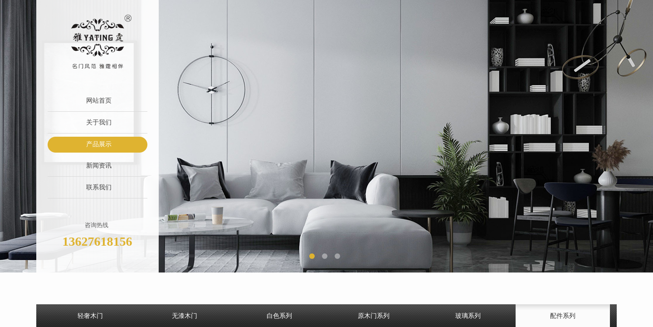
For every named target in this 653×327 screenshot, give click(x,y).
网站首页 (99, 100)
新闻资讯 (99, 165)
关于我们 (99, 122)
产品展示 (99, 144)
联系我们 (99, 187)
